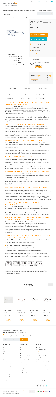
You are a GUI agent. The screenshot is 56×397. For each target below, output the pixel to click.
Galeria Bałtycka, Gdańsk (42, 380)
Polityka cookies (24, 358)
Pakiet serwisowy (7, 382)
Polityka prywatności (25, 356)
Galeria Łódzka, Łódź (41, 378)
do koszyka (38, 67)
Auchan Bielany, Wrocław (42, 358)
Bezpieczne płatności (25, 364)
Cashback (34, 44)
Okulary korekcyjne (18, 10)
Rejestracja (23, 350)
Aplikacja (5, 380)
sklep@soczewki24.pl (43, 352)
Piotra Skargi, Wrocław (41, 366)
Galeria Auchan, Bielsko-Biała (43, 372)
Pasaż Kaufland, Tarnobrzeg (43, 376)
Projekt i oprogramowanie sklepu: (11, 393)
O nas (4, 348)
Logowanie (23, 352)
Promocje (39, 10)
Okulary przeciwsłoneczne (30, 10)
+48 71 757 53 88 (42, 350)
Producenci (5, 356)
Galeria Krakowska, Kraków (42, 374)
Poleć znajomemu (35, 50)
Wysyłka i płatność (24, 360)
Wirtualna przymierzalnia (9, 376)
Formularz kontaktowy (41, 348)
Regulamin (22, 354)
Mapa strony (23, 374)
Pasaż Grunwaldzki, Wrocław (43, 362)
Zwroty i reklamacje (25, 366)
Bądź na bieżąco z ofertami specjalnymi (14, 331)
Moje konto (23, 348)
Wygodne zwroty (24, 362)
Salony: (39, 354)
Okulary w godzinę (7, 384)
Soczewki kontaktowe (8, 10)
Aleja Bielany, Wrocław (41, 356)
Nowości (5, 360)
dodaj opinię (45, 53)
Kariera (4, 352)
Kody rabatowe (24, 370)
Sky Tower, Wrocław (41, 360)
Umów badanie (7, 14)
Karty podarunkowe (7, 372)
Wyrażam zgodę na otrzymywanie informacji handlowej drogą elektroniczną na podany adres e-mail (18, 335)
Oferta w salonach (47, 10)
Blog (4, 350)
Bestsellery (5, 362)
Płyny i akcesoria (7, 370)
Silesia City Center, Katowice (43, 368)
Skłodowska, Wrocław (41, 364)
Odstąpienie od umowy (26, 368)
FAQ (21, 376)
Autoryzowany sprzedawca (9, 374)
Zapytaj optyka (24, 372)
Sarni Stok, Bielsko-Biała (42, 370)
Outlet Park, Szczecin (41, 382)
